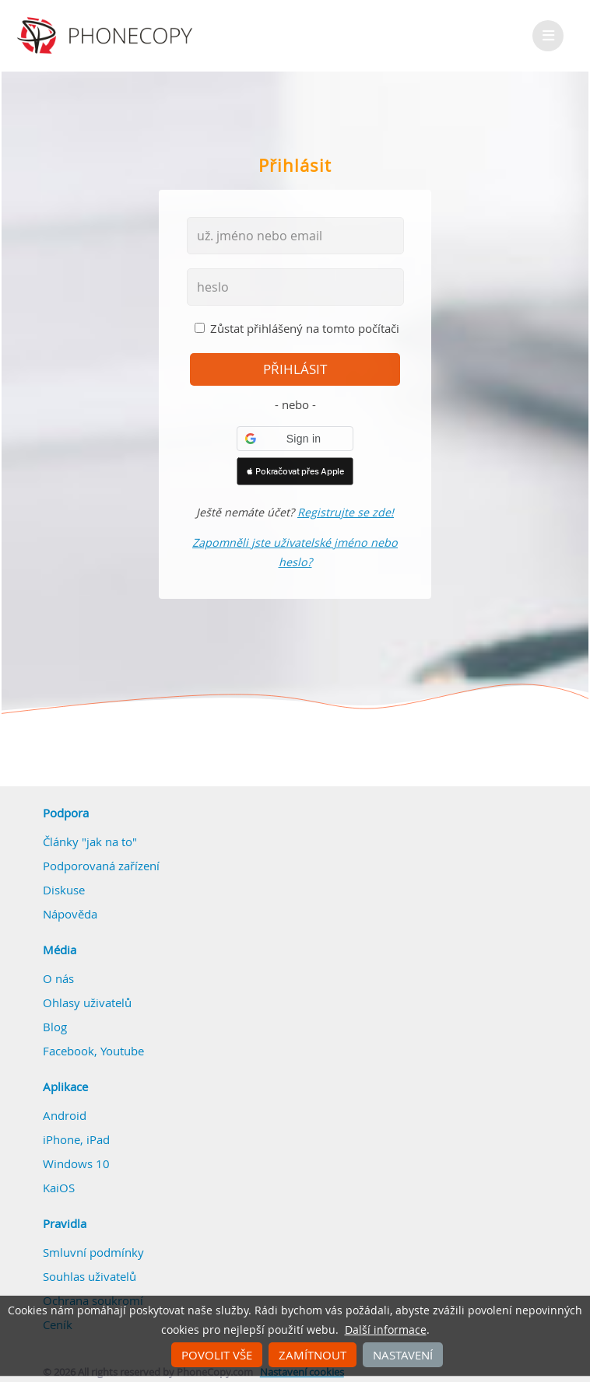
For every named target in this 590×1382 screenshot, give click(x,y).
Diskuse (64, 889)
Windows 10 (76, 1163)
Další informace (386, 1330)
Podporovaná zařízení (101, 865)
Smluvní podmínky (93, 1252)
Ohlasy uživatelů (87, 1002)
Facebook (68, 1050)
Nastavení (403, 1355)
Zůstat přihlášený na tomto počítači (304, 328)
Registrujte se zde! (345, 512)
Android (64, 1115)
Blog (55, 1026)
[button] (295, 438)
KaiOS (59, 1187)
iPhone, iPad (76, 1139)
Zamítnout (312, 1355)
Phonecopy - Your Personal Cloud (107, 35)
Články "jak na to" (90, 841)
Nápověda (70, 914)
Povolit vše (216, 1355)
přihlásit (295, 369)
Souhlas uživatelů (89, 1276)
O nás (58, 978)
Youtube (122, 1050)
